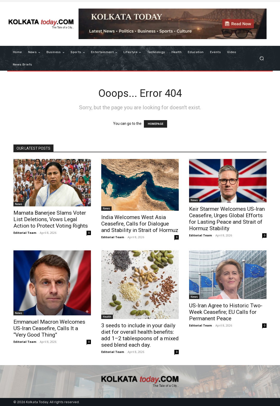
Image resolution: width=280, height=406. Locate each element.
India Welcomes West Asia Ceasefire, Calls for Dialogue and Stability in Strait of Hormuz (139, 223)
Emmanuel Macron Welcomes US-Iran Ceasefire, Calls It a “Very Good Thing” (49, 328)
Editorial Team (24, 233)
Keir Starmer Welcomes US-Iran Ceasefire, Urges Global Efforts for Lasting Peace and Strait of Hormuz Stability (227, 218)
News (18, 204)
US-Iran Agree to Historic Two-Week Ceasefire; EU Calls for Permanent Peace (225, 312)
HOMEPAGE (155, 124)
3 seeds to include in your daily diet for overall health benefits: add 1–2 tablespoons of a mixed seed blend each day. (140, 335)
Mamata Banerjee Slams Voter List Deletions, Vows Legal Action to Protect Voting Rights (50, 219)
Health (107, 316)
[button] (261, 58)
